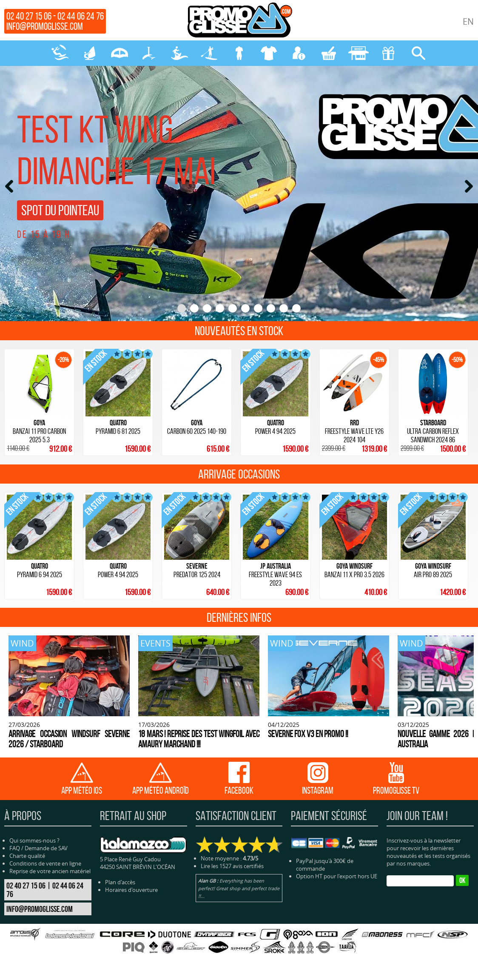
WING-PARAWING (119, 53)
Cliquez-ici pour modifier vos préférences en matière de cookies (366, 946)
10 (296, 308)
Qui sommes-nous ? (34, 824)
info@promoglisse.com (44, 26)
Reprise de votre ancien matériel (50, 854)
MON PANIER (329, 53)
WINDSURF (89, 53)
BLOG (285, 946)
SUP (209, 53)
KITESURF (59, 53)
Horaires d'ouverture (131, 873)
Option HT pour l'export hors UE (336, 859)
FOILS (149, 53)
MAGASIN (358, 53)
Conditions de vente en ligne (45, 847)
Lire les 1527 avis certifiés (232, 849)
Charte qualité (27, 839)
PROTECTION (268, 53)
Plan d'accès (120, 865)
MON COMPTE (298, 53)
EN (468, 21)
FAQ (14, 831)
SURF (179, 53)
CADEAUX (388, 53)
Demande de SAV (46, 831)
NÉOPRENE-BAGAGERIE (239, 53)
